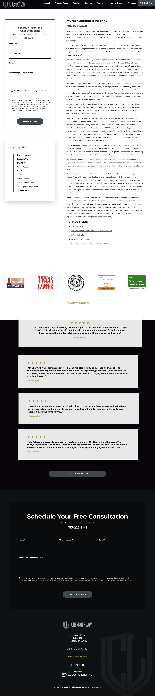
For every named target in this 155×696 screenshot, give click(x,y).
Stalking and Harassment (18, 187)
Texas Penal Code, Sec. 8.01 (77, 31)
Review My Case (30, 121)
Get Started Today (77, 594)
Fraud (10, 171)
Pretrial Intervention (16, 183)
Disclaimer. (89, 687)
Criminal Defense (15, 155)
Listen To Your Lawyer (81, 239)
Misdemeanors (14, 175)
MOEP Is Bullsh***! (79, 235)
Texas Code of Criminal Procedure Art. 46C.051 (90, 128)
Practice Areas (61, 3)
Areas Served (117, 3)
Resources (102, 3)
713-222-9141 (146, 3)
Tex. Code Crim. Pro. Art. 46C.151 (116, 72)
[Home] (17, 5)
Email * (102, 540)
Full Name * (13, 43)
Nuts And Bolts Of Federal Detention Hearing (91, 244)
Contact (132, 3)
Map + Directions (77, 657)
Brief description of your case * (21, 73)
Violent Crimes (14, 191)
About (47, 3)
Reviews (88, 3)
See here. (45, 91)
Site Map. (97, 687)
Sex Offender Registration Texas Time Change (91, 231)
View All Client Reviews (77, 474)
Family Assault (14, 167)
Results (76, 3)
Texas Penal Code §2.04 (93, 66)
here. (41, 110)
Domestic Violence (15, 159)
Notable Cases (14, 179)
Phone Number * (15, 53)
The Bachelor (77, 226)
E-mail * (12, 63)
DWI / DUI (12, 163)
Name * (22, 540)
